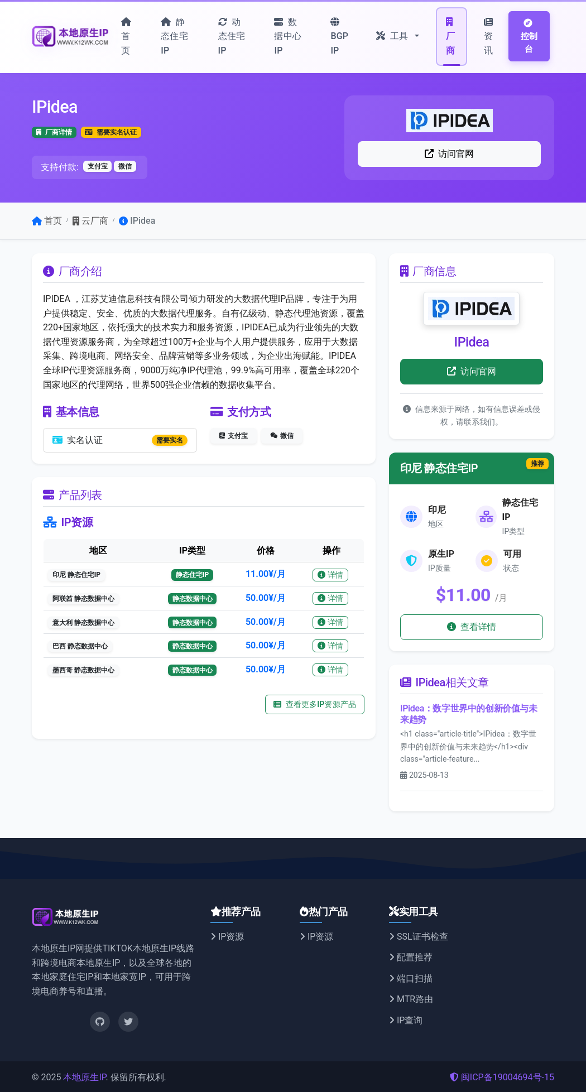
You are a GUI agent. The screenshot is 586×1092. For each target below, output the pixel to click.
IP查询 (405, 1020)
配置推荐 (411, 957)
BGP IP (339, 36)
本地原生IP (84, 1077)
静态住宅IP (174, 36)
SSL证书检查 (418, 936)
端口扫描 (411, 978)
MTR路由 (411, 999)
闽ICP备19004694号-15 (502, 1077)
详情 (330, 574)
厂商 (450, 36)
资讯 (488, 36)
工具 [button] (393, 36)
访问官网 (449, 153)
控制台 (529, 36)
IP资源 (227, 936)
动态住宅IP (231, 36)
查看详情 (472, 627)
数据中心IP (287, 36)
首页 (126, 36)
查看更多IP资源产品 (314, 704)
